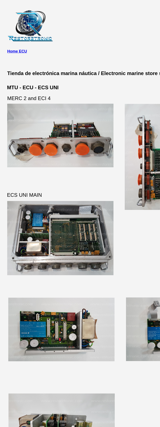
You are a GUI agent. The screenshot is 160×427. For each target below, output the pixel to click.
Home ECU (17, 51)
